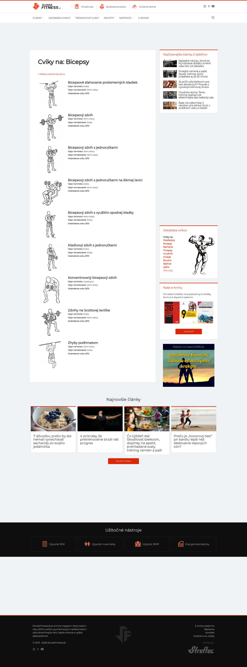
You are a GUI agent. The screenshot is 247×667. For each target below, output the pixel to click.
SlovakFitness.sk (47, 6)
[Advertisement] (123, 493)
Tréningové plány (87, 17)
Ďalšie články (123, 461)
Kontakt (209, 632)
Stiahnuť (189, 331)
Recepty (109, 17)
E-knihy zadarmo (204, 625)
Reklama (209, 629)
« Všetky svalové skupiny (51, 74)
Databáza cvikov (59, 17)
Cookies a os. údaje (203, 636)
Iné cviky (168, 270)
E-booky (143, 17)
